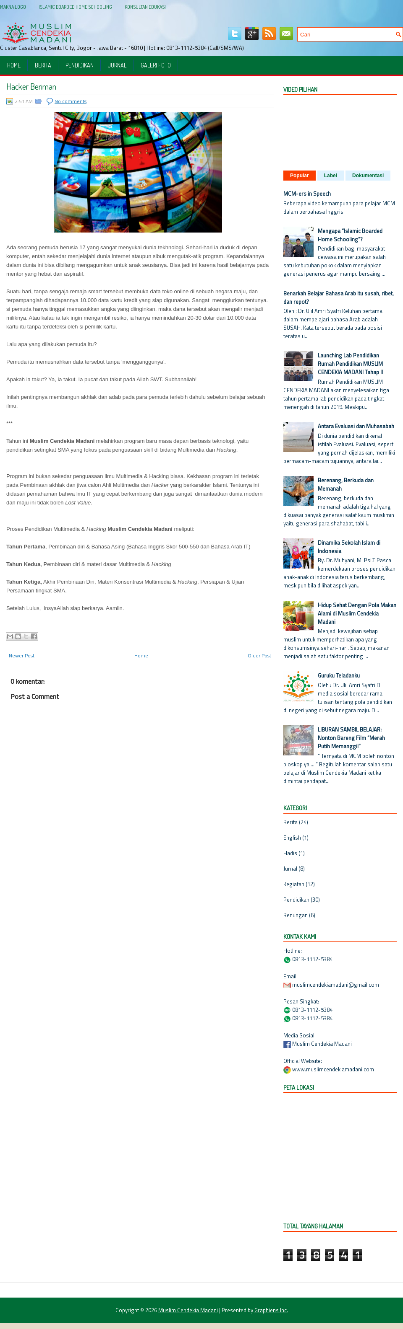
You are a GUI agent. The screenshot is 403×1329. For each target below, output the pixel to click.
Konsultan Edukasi (145, 7)
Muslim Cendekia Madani (188, 1310)
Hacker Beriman (31, 86)
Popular (299, 175)
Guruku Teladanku (339, 675)
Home (14, 65)
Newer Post (21, 655)
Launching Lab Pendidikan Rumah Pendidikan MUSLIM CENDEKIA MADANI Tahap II (350, 363)
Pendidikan (79, 65)
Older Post (259, 655)
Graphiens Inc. (271, 1310)
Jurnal (117, 65)
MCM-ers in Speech (307, 193)
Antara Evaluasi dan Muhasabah (356, 426)
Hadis (290, 853)
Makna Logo (13, 7)
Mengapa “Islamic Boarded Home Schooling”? (350, 235)
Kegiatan (293, 884)
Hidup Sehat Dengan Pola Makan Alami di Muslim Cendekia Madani (357, 613)
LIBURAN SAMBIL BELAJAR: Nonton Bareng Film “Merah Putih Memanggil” (351, 737)
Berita (43, 65)
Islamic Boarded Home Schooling (75, 7)
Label (330, 175)
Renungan (295, 915)
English (292, 837)
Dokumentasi (368, 175)
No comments (70, 101)
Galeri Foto (156, 65)
